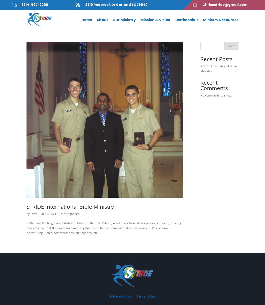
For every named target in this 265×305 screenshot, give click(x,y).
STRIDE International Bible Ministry (70, 206)
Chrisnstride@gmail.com (224, 4)
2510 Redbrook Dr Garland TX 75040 (116, 4)
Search (231, 46)
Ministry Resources (220, 19)
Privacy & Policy (121, 296)
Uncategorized (70, 214)
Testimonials (187, 19)
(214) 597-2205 (35, 4)
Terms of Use (146, 296)
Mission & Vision (155, 19)
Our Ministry (124, 19)
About (102, 19)
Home (87, 19)
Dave (34, 214)
